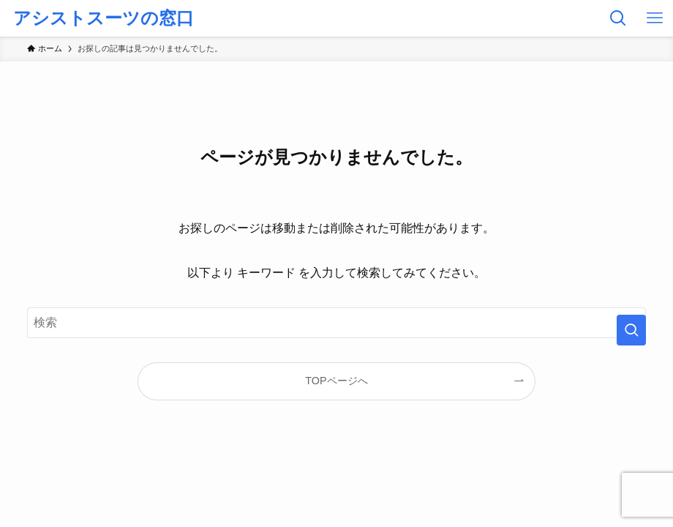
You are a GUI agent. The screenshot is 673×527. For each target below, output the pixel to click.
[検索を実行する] (631, 330)
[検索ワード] (336, 322)
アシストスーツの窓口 (103, 18)
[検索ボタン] (618, 18)
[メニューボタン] (654, 18)
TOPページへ (336, 380)
